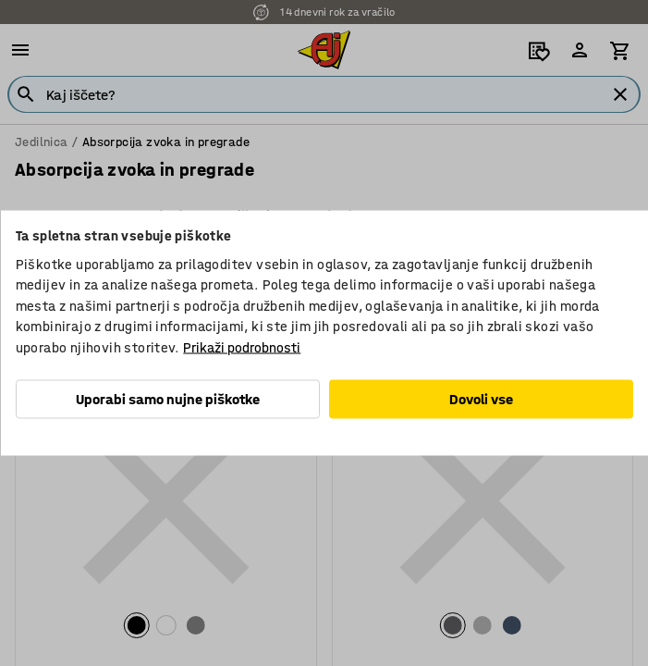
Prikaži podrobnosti (241, 347)
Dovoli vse (481, 399)
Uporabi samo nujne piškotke (168, 399)
